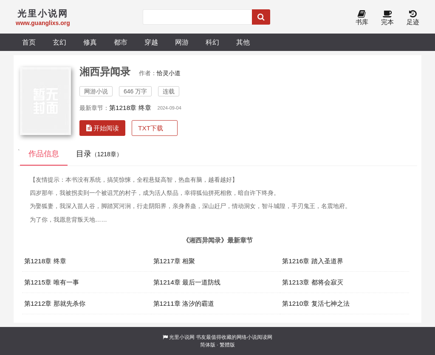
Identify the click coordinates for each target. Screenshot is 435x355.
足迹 (413, 18)
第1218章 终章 (130, 107)
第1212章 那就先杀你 (54, 303)
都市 (120, 42)
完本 (387, 18)
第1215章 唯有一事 (51, 282)
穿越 (151, 42)
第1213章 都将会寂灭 (312, 282)
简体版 (207, 345)
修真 (90, 42)
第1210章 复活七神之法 (316, 303)
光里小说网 (182, 337)
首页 (29, 42)
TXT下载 (150, 128)
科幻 (212, 42)
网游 (182, 42)
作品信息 (43, 153)
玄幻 (59, 42)
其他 (243, 42)
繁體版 (227, 345)
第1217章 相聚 (174, 261)
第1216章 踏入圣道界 (312, 261)
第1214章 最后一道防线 (187, 282)
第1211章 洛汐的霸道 (184, 303)
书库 (362, 18)
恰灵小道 (169, 73)
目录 (99, 153)
